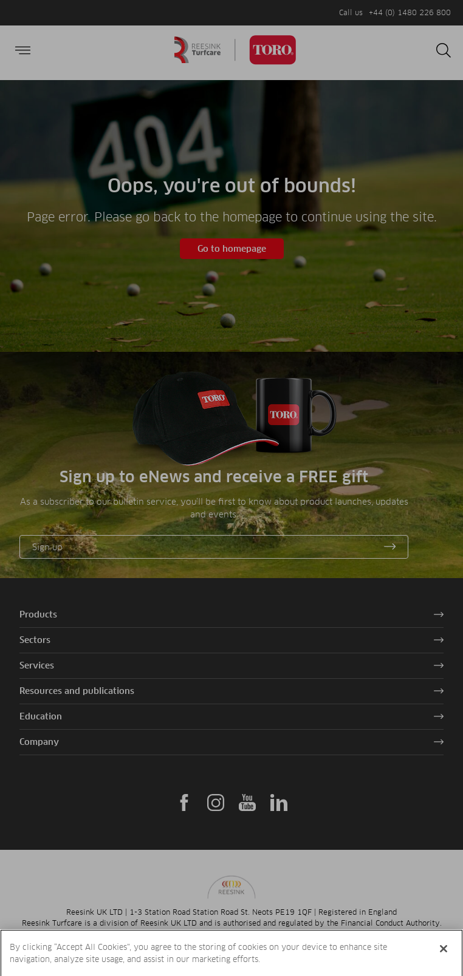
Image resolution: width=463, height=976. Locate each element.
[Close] (443, 960)
